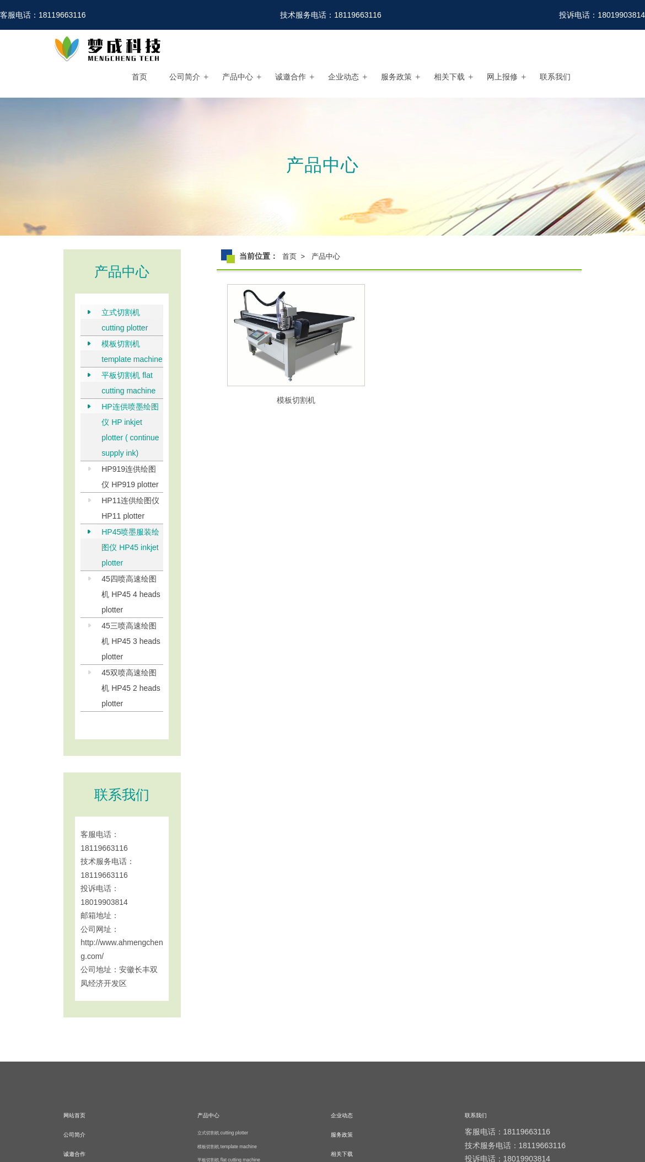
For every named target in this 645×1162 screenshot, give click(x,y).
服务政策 (396, 76)
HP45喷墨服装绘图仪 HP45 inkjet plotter (130, 547)
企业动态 (343, 76)
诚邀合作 (290, 76)
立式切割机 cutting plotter (124, 320)
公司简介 (184, 76)
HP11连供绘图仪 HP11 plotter (130, 508)
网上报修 (502, 76)
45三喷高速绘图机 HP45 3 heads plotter (130, 641)
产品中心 (237, 76)
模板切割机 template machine (132, 351)
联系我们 (555, 76)
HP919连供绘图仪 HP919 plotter (130, 477)
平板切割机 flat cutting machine (128, 383)
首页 (139, 76)
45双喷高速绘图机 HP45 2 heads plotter (130, 688)
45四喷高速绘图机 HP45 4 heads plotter (130, 594)
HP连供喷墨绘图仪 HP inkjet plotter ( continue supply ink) (130, 429)
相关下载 (449, 76)
